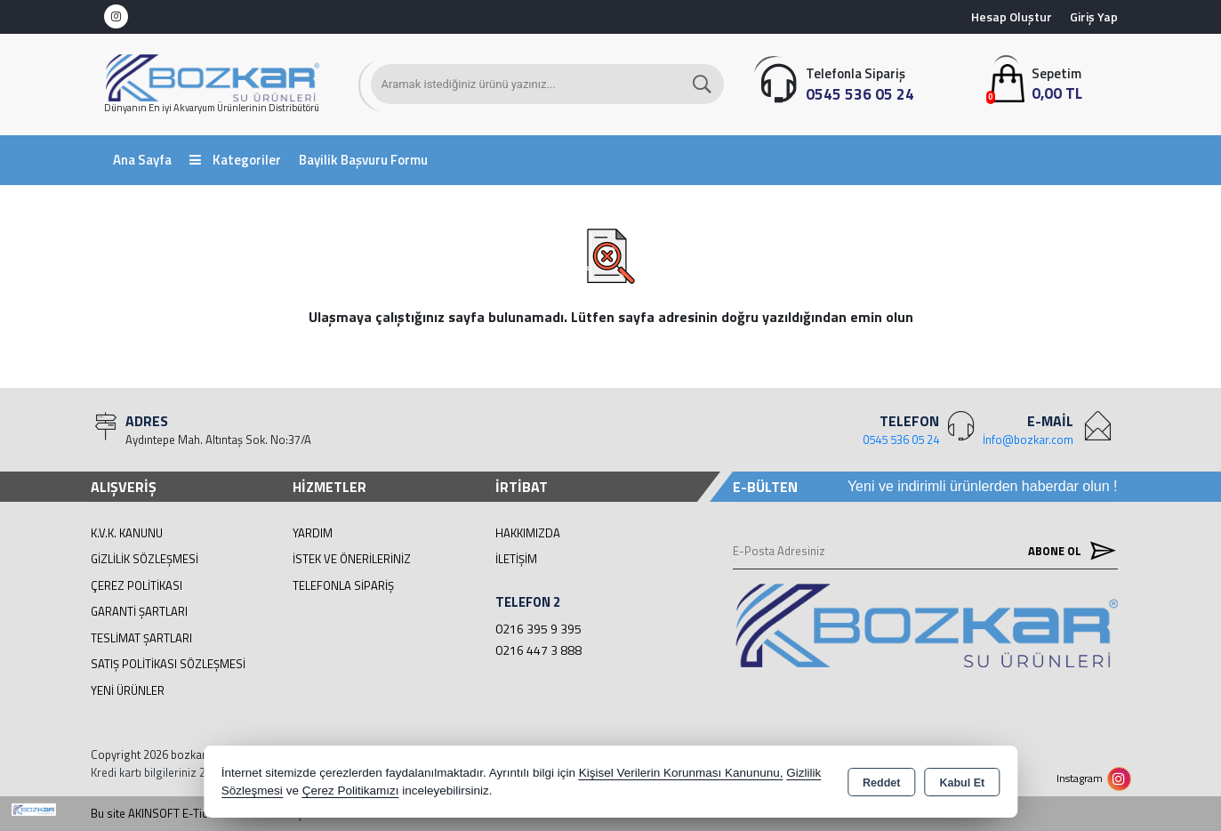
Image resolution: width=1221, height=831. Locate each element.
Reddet (881, 783)
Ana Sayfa (142, 159)
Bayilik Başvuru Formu (363, 159)
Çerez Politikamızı (350, 790)
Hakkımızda (527, 533)
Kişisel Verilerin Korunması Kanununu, (681, 772)
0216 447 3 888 (538, 650)
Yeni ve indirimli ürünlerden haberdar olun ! (982, 486)
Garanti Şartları (139, 611)
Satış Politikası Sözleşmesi (168, 664)
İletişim (516, 559)
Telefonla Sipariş (343, 585)
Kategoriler (235, 159)
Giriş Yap (1094, 16)
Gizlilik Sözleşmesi (144, 559)
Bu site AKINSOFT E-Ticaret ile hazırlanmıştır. (203, 813)
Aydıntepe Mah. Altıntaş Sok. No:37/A (218, 439)
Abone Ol (1068, 551)
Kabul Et (961, 783)
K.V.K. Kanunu (127, 533)
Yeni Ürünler (128, 690)
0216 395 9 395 (538, 628)
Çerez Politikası (136, 585)
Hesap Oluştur (1011, 16)
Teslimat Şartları (141, 638)
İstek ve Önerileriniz (352, 559)
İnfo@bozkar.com (1028, 439)
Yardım (313, 533)
